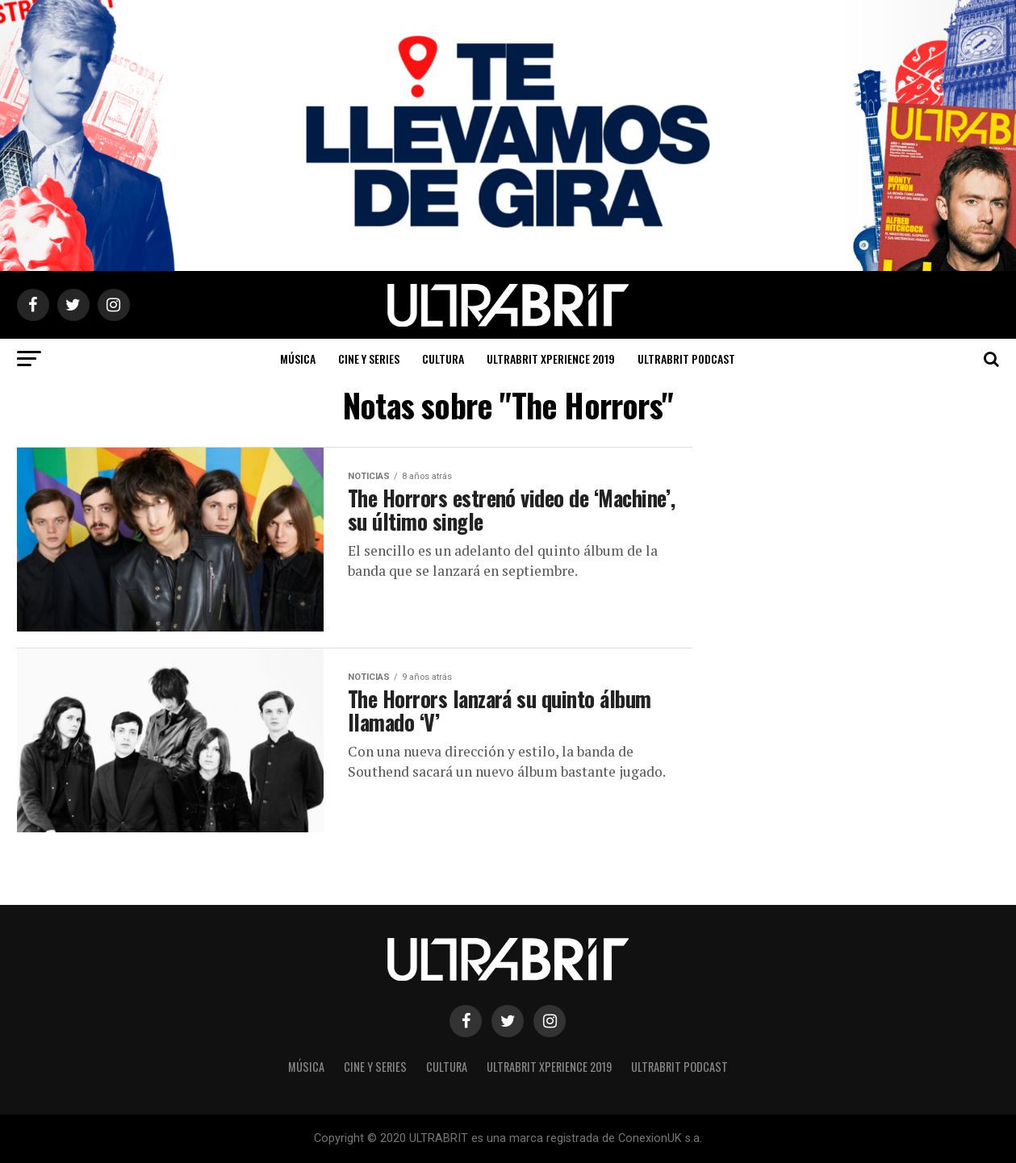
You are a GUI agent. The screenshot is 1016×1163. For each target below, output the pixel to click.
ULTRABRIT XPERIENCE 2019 (551, 358)
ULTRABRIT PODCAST (686, 358)
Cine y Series (368, 358)
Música (298, 358)
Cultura (443, 358)
